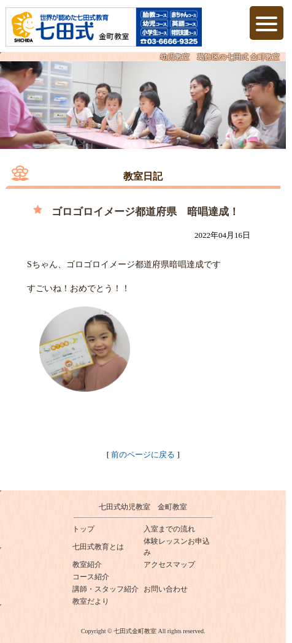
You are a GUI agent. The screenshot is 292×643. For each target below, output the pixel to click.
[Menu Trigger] (266, 23)
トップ (83, 529)
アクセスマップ (169, 564)
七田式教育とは (98, 546)
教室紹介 (87, 564)
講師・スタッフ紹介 (105, 589)
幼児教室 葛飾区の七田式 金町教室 (220, 57)
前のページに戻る (143, 454)
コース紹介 (90, 577)
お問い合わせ (166, 589)
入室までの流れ (169, 529)
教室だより (90, 601)
